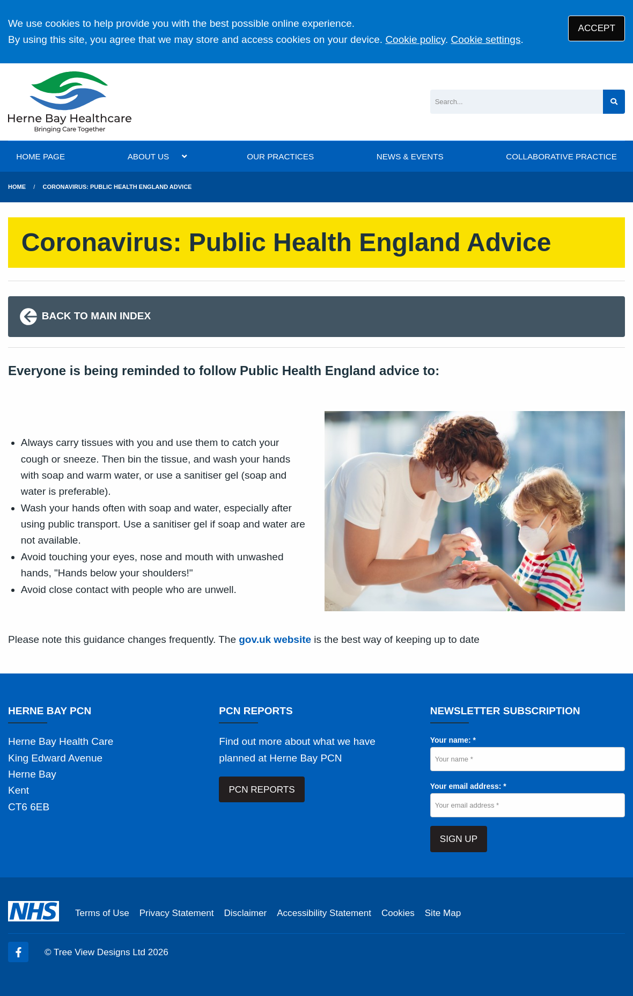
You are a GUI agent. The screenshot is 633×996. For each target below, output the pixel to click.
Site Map (443, 913)
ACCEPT (596, 28)
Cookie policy (415, 39)
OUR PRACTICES (280, 156)
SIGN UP (458, 839)
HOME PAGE (40, 156)
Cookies (398, 913)
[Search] (516, 102)
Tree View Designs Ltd (99, 952)
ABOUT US (148, 156)
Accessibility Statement (324, 913)
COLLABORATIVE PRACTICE (561, 156)
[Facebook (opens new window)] (18, 952)
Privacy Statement (176, 913)
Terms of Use (102, 913)
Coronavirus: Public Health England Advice (117, 187)
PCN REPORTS (262, 790)
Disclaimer (245, 913)
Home (17, 187)
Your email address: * (468, 786)
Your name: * (453, 740)
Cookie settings (486, 39)
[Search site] (614, 102)
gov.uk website (275, 639)
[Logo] (69, 102)
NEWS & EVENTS (410, 156)
